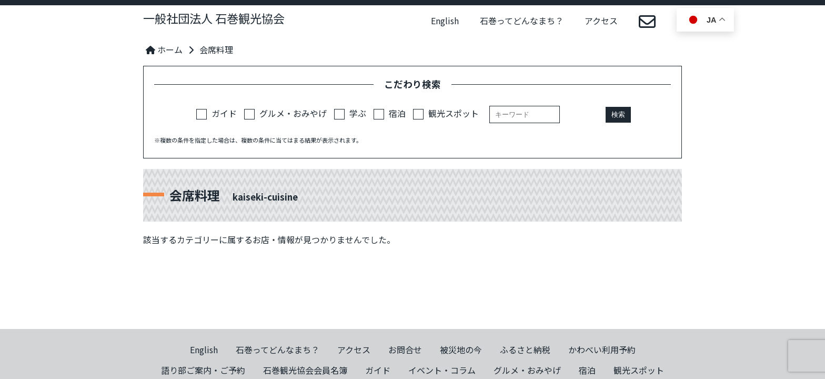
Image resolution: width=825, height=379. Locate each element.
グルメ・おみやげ (285, 113)
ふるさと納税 (525, 349)
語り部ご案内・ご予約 (203, 370)
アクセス (601, 20)
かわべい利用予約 (602, 349)
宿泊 (390, 113)
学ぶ (350, 113)
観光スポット (446, 113)
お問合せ (405, 349)
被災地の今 (461, 349)
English (445, 20)
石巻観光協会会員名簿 (305, 370)
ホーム (164, 49)
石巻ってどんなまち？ (522, 20)
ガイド (216, 113)
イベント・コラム (442, 370)
